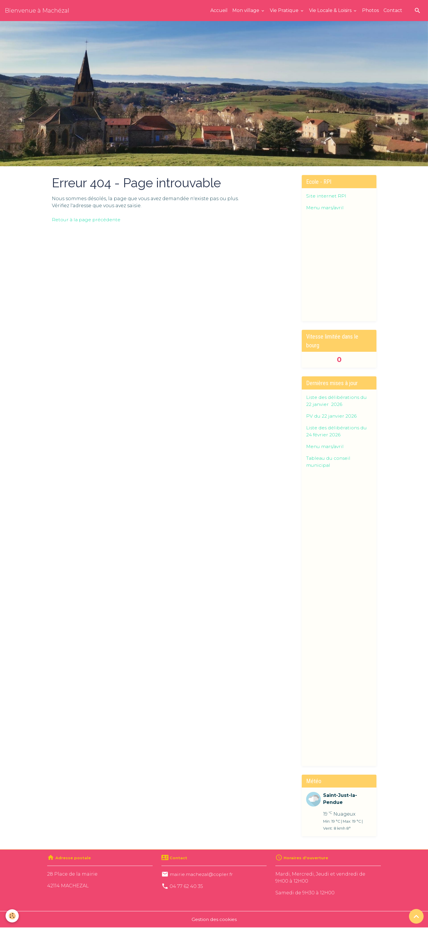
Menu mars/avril (325, 207)
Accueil (219, 10)
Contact (392, 10)
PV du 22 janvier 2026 (331, 416)
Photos (370, 10)
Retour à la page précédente (87, 219)
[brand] (37, 10)
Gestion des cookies (214, 919)
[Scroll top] (416, 916)
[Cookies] (12, 915)
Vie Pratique (285, 10)
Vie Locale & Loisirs (331, 10)
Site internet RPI (326, 196)
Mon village (246, 10)
